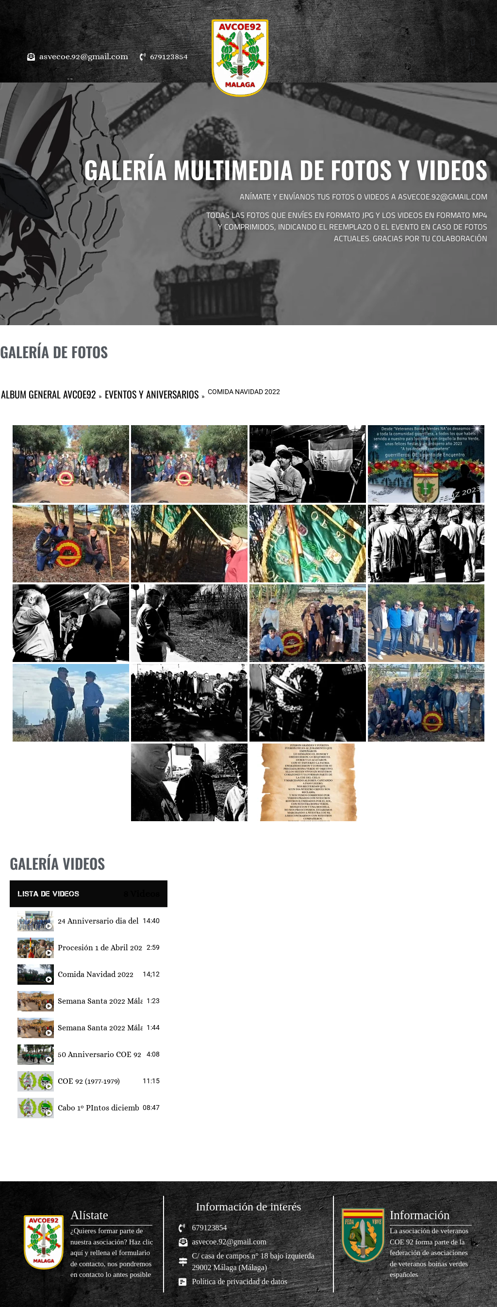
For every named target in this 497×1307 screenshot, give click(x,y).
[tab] (88, 921)
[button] (189, 37)
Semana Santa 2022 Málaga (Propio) (100, 1027)
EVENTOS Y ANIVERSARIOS (152, 394)
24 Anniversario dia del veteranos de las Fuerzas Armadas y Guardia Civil (98, 921)
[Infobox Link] (89, 1244)
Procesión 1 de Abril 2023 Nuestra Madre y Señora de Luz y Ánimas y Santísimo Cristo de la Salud (100, 947)
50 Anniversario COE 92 (99, 1054)
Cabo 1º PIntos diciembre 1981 (98, 1107)
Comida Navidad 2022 (95, 974)
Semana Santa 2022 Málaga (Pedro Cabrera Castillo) (100, 1001)
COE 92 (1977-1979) (89, 1081)
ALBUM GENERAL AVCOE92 (48, 394)
